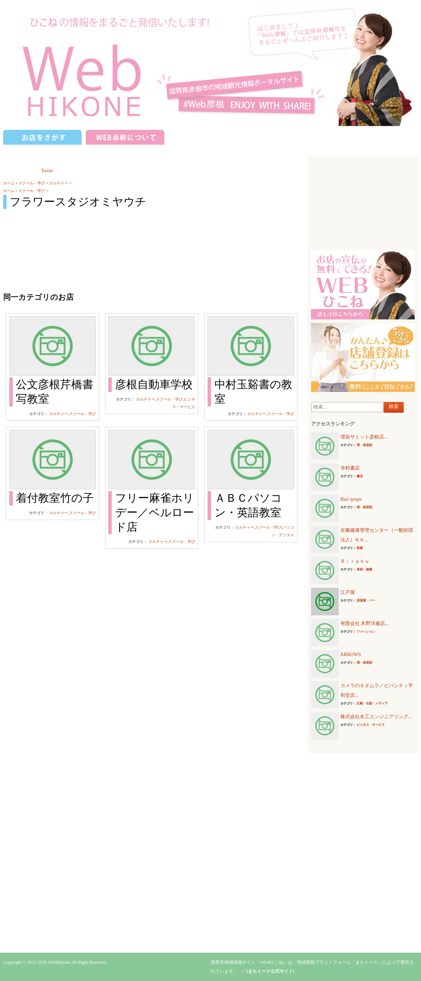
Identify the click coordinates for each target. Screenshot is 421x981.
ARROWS (350, 654)
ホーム (9, 183)
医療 (360, 548)
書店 (360, 476)
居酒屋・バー (366, 600)
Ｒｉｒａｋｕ (354, 561)
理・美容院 (364, 445)
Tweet (47, 170)
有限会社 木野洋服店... (364, 623)
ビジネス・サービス (371, 725)
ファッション (366, 631)
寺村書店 (350, 468)
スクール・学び (31, 183)
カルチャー (58, 183)
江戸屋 (347, 592)
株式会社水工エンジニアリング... (376, 716)
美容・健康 (364, 569)
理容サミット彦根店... (364, 437)
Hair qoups (351, 499)
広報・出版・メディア (372, 703)
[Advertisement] (363, 202)
